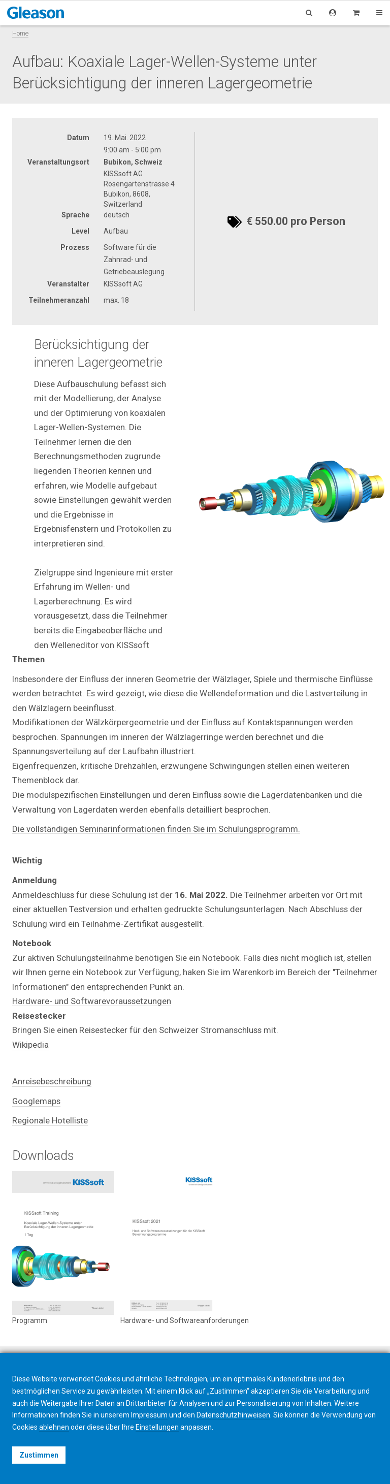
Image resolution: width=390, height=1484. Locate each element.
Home (20, 33)
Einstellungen (157, 1427)
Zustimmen (38, 1455)
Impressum (149, 1415)
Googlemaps (36, 1101)
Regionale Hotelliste (50, 1120)
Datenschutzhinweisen (233, 1415)
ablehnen (54, 1427)
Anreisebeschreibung (51, 1081)
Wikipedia (30, 1045)
